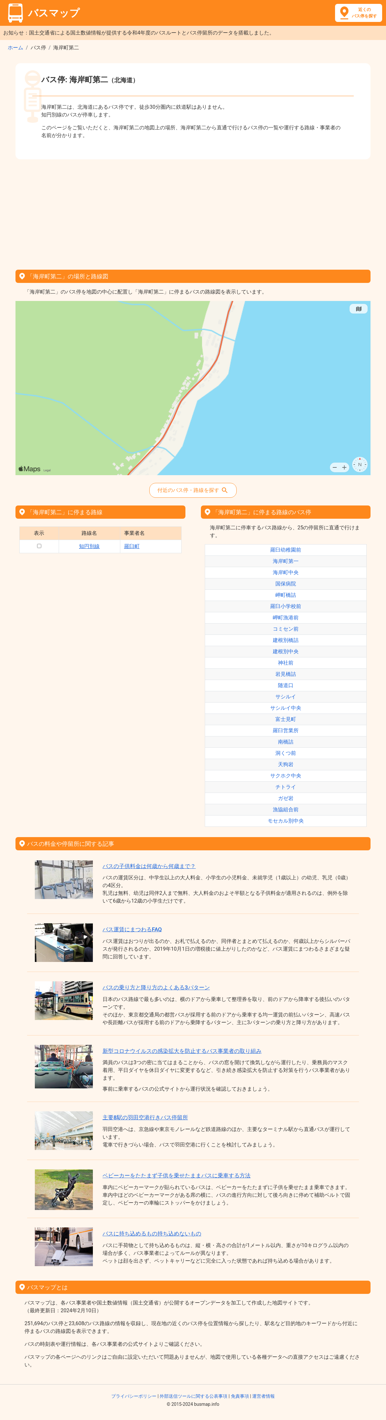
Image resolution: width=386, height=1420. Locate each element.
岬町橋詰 (285, 595)
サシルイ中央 (285, 708)
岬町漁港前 (286, 618)
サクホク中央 (285, 776)
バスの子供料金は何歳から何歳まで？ (149, 866)
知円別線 (89, 546)
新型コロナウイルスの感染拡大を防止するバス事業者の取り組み (182, 1051)
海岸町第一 (286, 561)
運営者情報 (263, 1396)
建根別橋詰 (286, 640)
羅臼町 (132, 546)
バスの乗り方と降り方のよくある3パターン (156, 987)
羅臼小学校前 (285, 606)
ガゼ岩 (285, 798)
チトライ (285, 787)
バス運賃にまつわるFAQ (132, 929)
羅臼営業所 (286, 730)
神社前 (285, 663)
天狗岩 (285, 764)
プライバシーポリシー (133, 1396)
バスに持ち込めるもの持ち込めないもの (152, 1233)
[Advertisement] (193, 212)
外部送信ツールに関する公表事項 (193, 1396)
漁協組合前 (286, 809)
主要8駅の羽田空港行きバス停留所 (145, 1117)
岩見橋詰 (285, 674)
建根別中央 (286, 651)
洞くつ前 (285, 753)
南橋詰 (285, 742)
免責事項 (240, 1396)
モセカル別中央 (286, 821)
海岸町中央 (286, 572)
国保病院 (285, 584)
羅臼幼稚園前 (285, 550)
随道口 (285, 685)
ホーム (15, 48)
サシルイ (285, 697)
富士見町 (285, 719)
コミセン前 (286, 629)
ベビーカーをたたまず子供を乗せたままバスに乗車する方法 (177, 1175)
